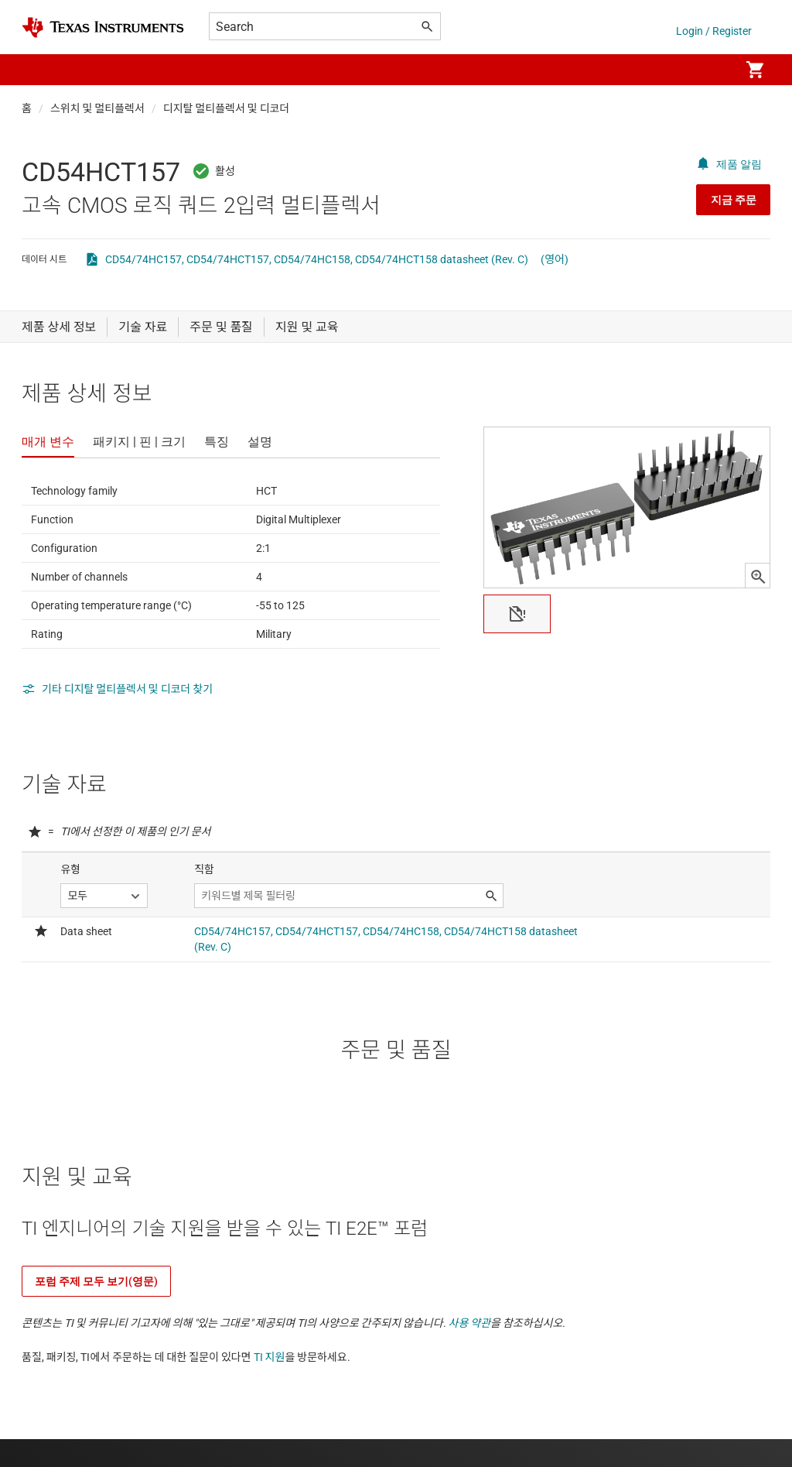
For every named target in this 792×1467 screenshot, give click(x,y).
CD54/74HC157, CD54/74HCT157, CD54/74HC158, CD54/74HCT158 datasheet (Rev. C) (316, 259)
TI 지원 (269, 1357)
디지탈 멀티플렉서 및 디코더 (226, 108)
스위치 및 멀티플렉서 (97, 108)
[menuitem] (711, 69)
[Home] (103, 27)
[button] (37, 69)
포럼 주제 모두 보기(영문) (96, 1281)
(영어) (554, 259)
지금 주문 (733, 200)
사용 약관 (470, 1323)
